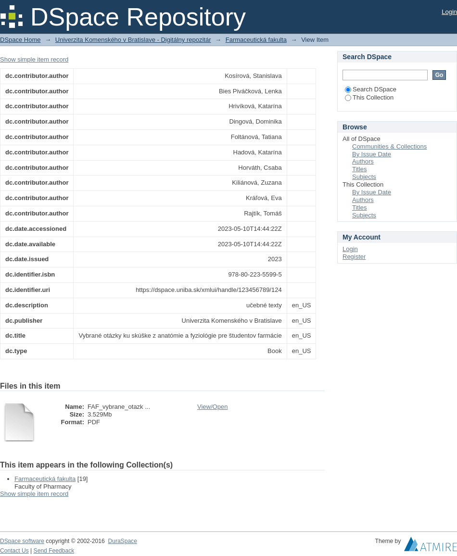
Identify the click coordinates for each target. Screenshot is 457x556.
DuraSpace (122, 541)
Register (354, 256)
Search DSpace (370, 89)
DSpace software (22, 541)
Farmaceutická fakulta (256, 39)
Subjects (364, 176)
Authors (363, 161)
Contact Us (14, 550)
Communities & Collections (389, 146)
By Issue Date (371, 154)
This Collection (369, 97)
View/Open (212, 406)
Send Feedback (54, 550)
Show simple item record (34, 59)
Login (449, 11)
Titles (359, 169)
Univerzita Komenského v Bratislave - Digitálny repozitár (133, 39)
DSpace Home (20, 39)
